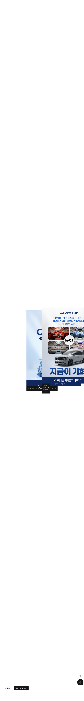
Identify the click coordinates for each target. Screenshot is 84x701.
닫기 (54, 388)
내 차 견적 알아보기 (21, 688)
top (80, 675)
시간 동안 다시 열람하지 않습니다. (46, 388)
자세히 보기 (7, 688)
